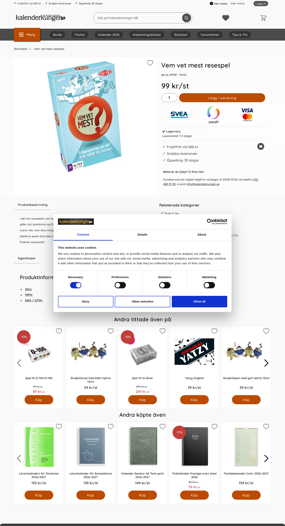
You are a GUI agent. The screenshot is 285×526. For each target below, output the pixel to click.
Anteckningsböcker (147, 35)
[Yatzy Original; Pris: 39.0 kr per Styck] (194, 361)
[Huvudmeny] (27, 34)
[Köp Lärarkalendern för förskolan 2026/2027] (39, 495)
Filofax (80, 35)
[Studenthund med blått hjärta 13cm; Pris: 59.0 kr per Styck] (90, 361)
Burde (57, 35)
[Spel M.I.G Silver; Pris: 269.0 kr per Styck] (142, 361)
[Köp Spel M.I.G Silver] (142, 399)
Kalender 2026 (109, 35)
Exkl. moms (238, 3)
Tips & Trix (240, 35)
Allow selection (142, 301)
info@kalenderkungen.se (203, 184)
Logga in (261, 3)
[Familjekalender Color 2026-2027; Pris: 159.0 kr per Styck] (246, 456)
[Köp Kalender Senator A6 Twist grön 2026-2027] (142, 495)
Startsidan (21, 49)
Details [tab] (142, 234)
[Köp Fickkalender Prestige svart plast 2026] (194, 495)
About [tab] (202, 234)
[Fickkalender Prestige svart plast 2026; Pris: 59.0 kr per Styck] (194, 456)
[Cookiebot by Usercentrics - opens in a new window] (210, 221)
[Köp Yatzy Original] (194, 399)
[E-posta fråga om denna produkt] (260, 146)
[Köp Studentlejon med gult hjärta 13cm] (246, 399)
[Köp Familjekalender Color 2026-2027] (246, 495)
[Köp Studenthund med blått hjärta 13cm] (90, 399)
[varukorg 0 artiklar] (264, 18)
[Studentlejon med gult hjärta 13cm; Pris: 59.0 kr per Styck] (246, 361)
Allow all (199, 301)
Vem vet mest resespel (48, 49)
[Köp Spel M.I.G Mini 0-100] (39, 399)
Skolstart (180, 35)
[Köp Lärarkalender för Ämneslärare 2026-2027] (90, 495)
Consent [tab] (83, 234)
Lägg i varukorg (222, 98)
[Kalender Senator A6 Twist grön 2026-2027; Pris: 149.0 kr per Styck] (142, 456)
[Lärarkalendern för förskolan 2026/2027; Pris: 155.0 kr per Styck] (39, 456)
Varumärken (209, 35)
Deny (85, 301)
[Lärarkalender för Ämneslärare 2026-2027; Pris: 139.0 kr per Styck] (90, 456)
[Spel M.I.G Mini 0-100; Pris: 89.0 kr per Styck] (39, 361)
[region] (84, 205)
